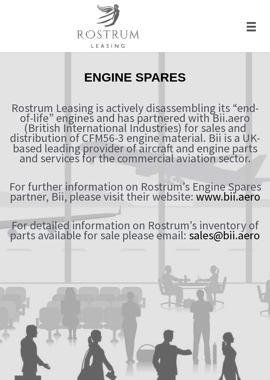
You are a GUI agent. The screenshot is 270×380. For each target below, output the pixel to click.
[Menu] (251, 26)
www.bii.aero (228, 196)
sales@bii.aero (224, 235)
